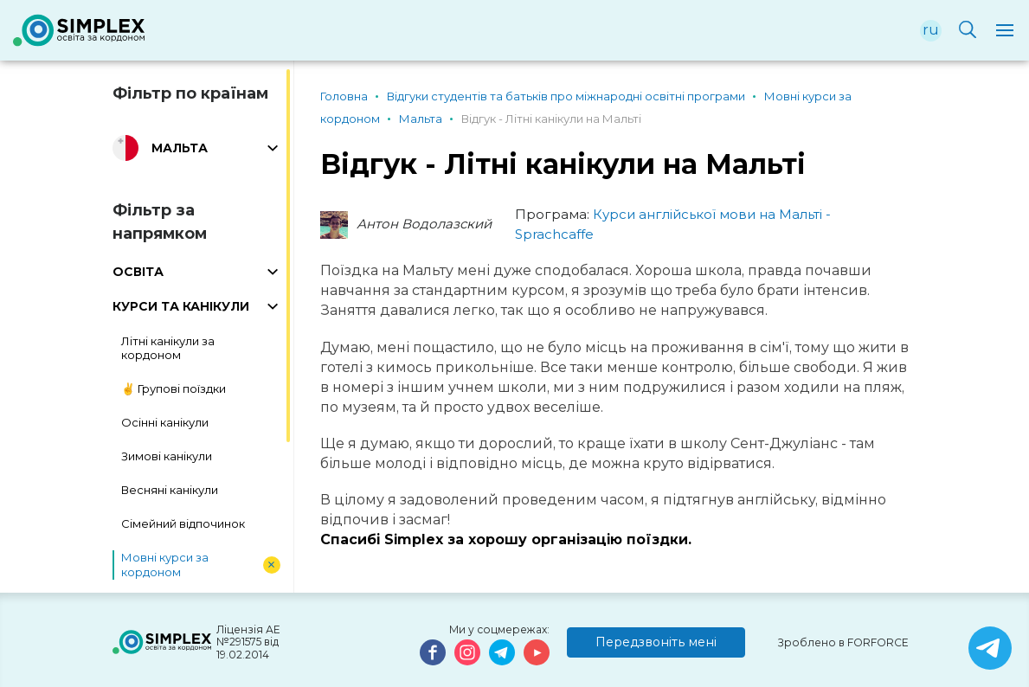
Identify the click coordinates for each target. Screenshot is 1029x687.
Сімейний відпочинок (183, 523)
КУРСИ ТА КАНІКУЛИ (181, 306)
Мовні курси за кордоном (165, 564)
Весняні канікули (169, 490)
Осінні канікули (165, 422)
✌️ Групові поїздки (173, 388)
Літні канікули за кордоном (168, 348)
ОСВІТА (138, 271)
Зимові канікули (166, 456)
